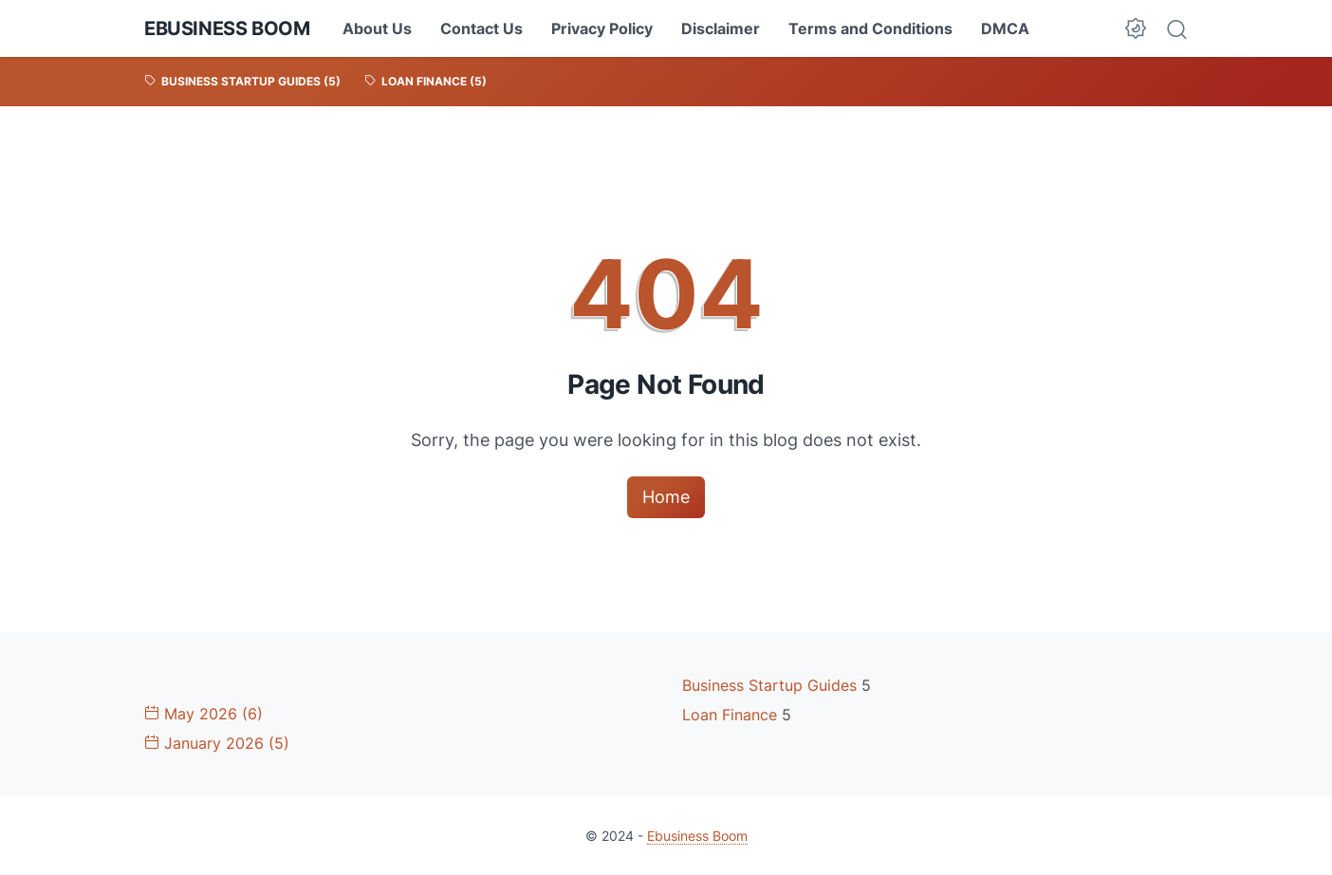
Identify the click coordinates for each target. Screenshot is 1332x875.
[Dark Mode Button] (1135, 28)
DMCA (1005, 28)
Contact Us (481, 28)
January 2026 (216, 743)
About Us (377, 28)
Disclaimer (720, 28)
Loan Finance (732, 714)
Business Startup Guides (771, 685)
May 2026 (203, 713)
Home (666, 497)
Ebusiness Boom (226, 28)
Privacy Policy (602, 28)
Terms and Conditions (870, 28)
